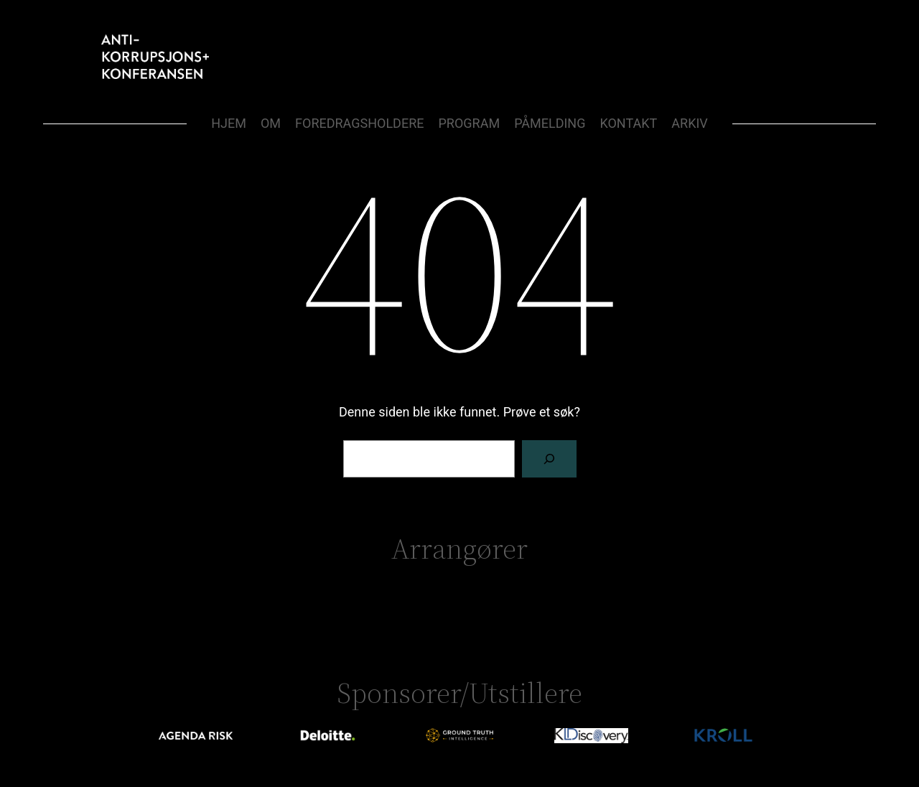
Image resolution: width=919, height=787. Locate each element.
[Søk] (549, 459)
